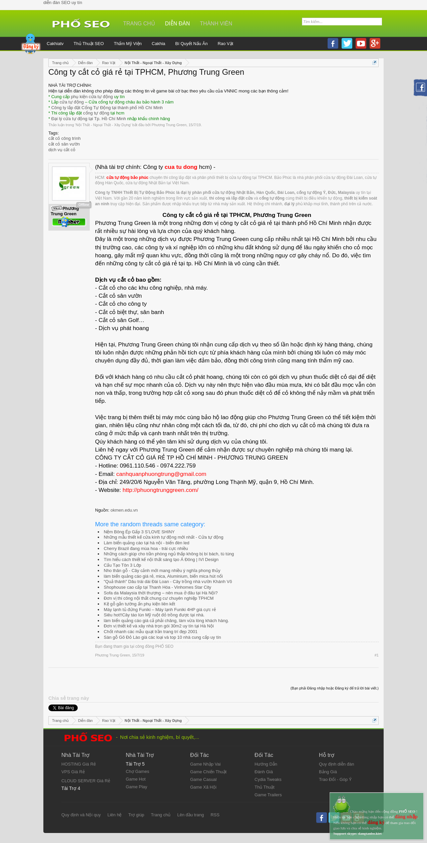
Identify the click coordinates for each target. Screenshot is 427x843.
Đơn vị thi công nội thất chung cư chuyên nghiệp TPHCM (159, 598)
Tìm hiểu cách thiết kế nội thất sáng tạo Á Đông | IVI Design (161, 559)
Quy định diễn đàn (336, 764)
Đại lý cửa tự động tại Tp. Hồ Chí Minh (88, 118)
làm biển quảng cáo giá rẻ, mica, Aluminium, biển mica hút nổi (163, 576)
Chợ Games (137, 771)
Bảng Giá (328, 771)
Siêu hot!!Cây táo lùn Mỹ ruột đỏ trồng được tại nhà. (154, 614)
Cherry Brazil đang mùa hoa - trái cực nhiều (146, 548)
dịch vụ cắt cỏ (61, 149)
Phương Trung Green (169, 125)
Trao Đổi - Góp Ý (335, 779)
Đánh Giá (264, 771)
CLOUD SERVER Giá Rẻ (85, 780)
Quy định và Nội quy (81, 814)
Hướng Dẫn (266, 764)
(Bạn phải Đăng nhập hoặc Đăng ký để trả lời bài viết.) (335, 688)
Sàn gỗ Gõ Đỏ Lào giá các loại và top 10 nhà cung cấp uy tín (162, 637)
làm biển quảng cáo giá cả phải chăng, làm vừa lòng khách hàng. (166, 620)
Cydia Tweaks (268, 779)
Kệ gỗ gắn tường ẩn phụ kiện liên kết (139, 603)
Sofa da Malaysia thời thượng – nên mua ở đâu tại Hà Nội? (161, 592)
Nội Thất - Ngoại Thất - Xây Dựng (103, 125)
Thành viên (216, 23)
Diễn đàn (177, 23)
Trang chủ (139, 23)
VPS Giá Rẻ (73, 771)
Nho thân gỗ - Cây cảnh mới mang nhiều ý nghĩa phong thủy (162, 570)
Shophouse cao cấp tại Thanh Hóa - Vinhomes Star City (157, 587)
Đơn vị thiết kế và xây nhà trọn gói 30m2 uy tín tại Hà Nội (159, 625)
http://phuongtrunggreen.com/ (160, 490)
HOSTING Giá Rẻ (78, 764)
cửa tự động (72, 101)
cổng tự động (96, 112)
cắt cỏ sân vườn (64, 144)
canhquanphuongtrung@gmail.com (161, 474)
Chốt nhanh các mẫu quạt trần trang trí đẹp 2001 (150, 631)
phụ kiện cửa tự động (92, 96)
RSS (215, 814)
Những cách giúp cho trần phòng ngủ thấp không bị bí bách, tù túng (169, 553)
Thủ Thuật (265, 787)
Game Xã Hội (203, 787)
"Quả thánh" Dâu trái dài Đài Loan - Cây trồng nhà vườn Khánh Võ (168, 581)
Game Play (136, 786)
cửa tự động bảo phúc (127, 177)
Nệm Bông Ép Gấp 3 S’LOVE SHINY (139, 531)
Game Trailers (268, 794)
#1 (377, 655)
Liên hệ (114, 814)
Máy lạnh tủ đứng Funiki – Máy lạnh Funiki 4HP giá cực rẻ (160, 609)
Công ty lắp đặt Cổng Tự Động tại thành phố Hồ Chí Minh (107, 107)
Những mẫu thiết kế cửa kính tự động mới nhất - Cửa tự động (164, 537)
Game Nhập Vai (205, 764)
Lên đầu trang (190, 814)
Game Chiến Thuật (208, 771)
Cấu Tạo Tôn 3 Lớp (122, 565)
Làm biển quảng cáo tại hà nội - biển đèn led (146, 542)
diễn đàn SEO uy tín (62, 2)
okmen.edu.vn (124, 510)
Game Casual (203, 779)
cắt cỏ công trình (64, 138)
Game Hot (135, 779)
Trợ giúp (136, 814)
